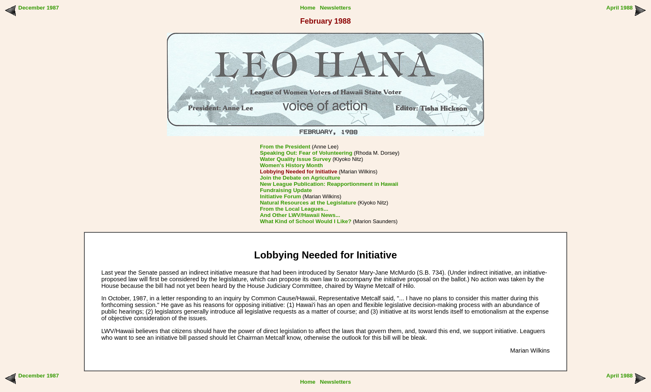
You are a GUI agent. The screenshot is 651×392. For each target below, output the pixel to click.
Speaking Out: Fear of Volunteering (306, 153)
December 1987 (38, 8)
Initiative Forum (280, 196)
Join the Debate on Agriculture (300, 178)
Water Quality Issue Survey (295, 159)
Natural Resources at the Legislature (308, 203)
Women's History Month (291, 165)
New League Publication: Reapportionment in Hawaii (329, 184)
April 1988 (619, 8)
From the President (285, 147)
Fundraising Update (286, 190)
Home (308, 8)
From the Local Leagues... (294, 209)
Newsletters (335, 8)
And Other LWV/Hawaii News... (300, 215)
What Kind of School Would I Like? (305, 221)
